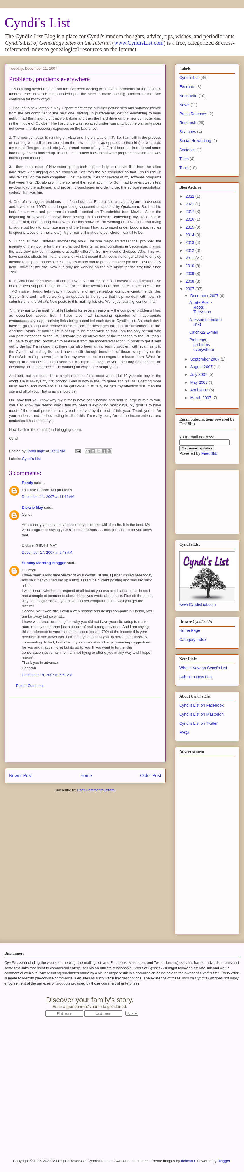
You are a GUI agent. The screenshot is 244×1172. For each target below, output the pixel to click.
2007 (190, 289)
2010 (190, 265)
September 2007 (205, 359)
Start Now (188, 1003)
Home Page (189, 630)
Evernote (187, 86)
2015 (190, 227)
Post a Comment (30, 685)
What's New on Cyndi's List (203, 668)
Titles (184, 159)
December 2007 (205, 295)
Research (187, 122)
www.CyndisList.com (138, 43)
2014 (190, 235)
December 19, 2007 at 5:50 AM (47, 675)
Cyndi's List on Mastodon (201, 714)
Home (86, 775)
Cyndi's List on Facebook (201, 705)
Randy (27, 483)
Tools (184, 167)
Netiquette (188, 95)
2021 (190, 204)
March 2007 (201, 397)
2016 (190, 219)
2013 (190, 242)
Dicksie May (32, 507)
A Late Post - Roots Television (200, 307)
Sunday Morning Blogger (44, 563)
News (184, 105)
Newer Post (20, 775)
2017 (190, 211)
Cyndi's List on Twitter (198, 723)
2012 (190, 250)
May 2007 (199, 382)
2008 (190, 281)
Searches (187, 131)
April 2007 (199, 390)
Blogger (224, 1161)
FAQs (184, 732)
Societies (187, 150)
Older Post (150, 775)
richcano (188, 1161)
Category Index (192, 639)
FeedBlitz (209, 453)
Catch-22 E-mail (203, 332)
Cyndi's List (37, 22)
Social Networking (195, 140)
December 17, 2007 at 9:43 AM (47, 552)
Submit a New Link (196, 677)
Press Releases (193, 114)
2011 (190, 258)
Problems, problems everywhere (201, 345)
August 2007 (202, 367)
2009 (190, 273)
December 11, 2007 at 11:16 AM (48, 497)
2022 (190, 196)
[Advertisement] (85, 729)
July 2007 (199, 374)
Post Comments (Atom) (96, 790)
